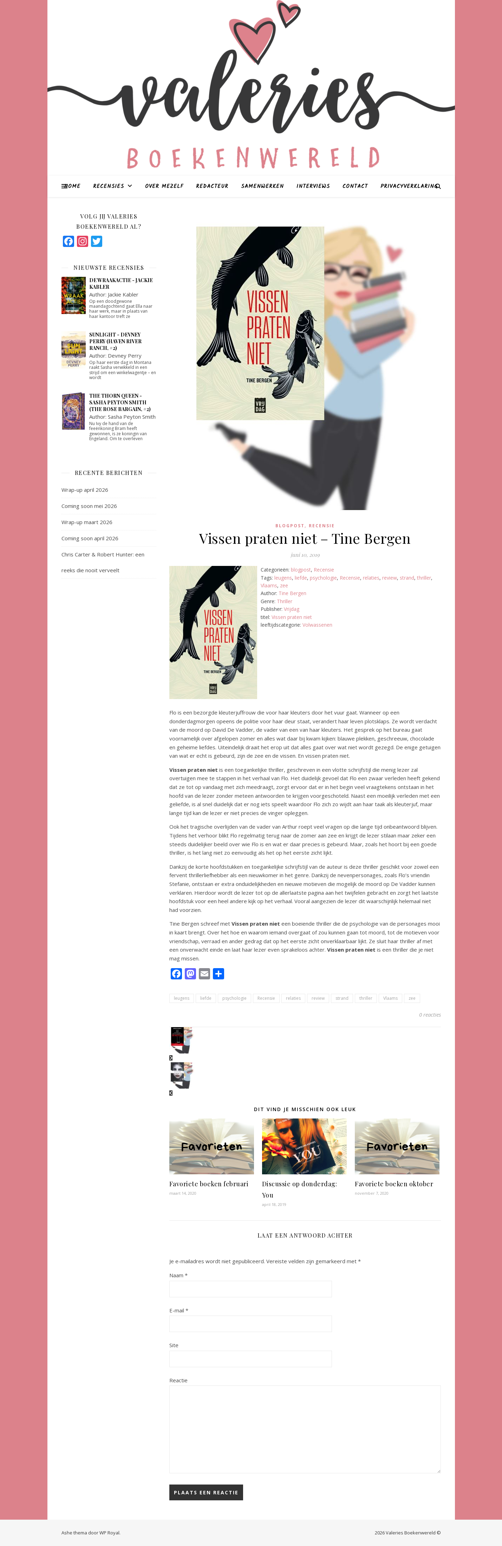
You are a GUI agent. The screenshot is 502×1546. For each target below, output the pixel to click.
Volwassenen (317, 624)
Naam (178, 1275)
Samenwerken (262, 186)
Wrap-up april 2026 (84, 489)
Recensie (322, 526)
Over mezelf (164, 186)
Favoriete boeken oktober (394, 1184)
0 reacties (430, 1014)
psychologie (323, 577)
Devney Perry (125, 355)
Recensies (108, 186)
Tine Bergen (292, 593)
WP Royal (109, 1532)
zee (284, 585)
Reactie (178, 1380)
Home (72, 186)
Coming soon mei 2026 (89, 505)
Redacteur (212, 186)
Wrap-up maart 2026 (86, 522)
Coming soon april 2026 (89, 538)
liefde (301, 577)
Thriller (284, 601)
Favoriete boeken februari (209, 1184)
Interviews (313, 186)
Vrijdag (291, 609)
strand (407, 577)
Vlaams (269, 585)
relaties (371, 577)
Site (173, 1345)
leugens (283, 577)
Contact (355, 186)
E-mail (178, 1310)
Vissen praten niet (292, 617)
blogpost (290, 526)
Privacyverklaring (409, 186)
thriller (424, 577)
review (389, 577)
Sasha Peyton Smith (132, 416)
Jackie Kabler (123, 294)
